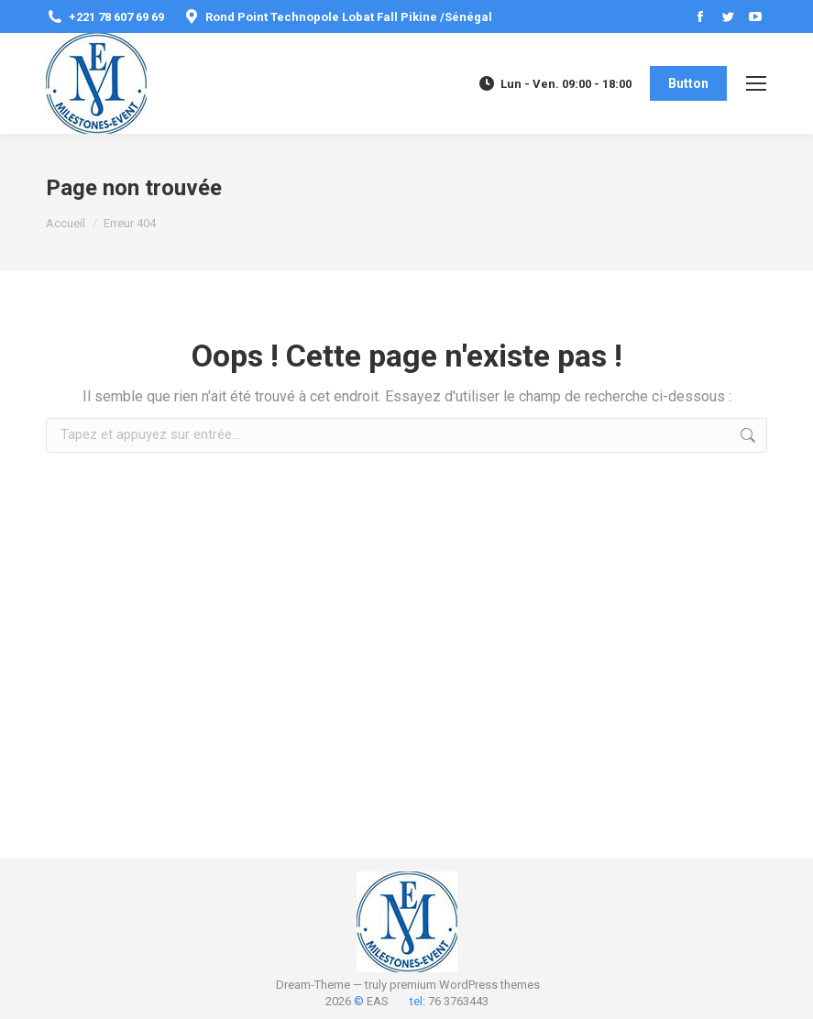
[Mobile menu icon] (756, 83)
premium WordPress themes (465, 985)
